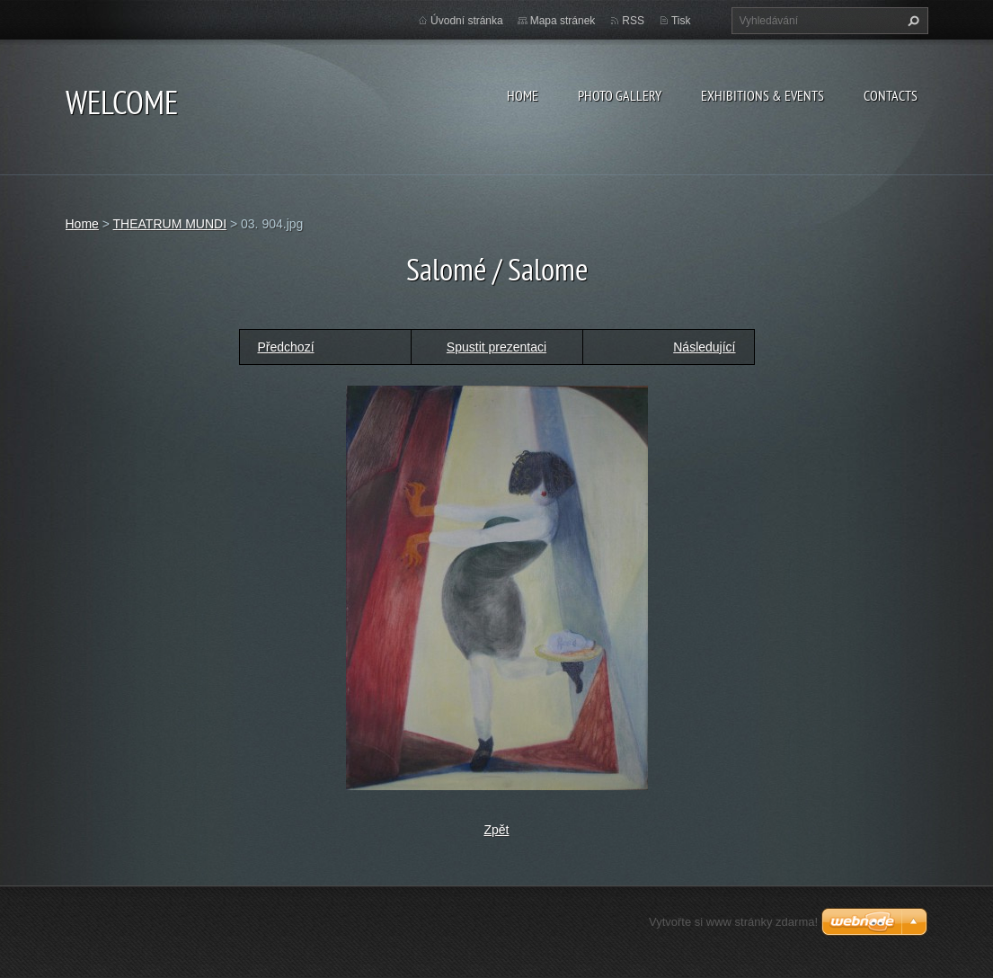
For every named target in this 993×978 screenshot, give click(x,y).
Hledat (911, 20)
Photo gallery (619, 95)
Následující (704, 347)
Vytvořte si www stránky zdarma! (733, 922)
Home (522, 95)
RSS (633, 20)
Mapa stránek (563, 20)
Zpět (496, 829)
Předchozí (286, 347)
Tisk (681, 20)
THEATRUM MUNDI (170, 224)
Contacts (891, 95)
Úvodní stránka (466, 20)
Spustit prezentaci (496, 347)
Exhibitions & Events (762, 95)
